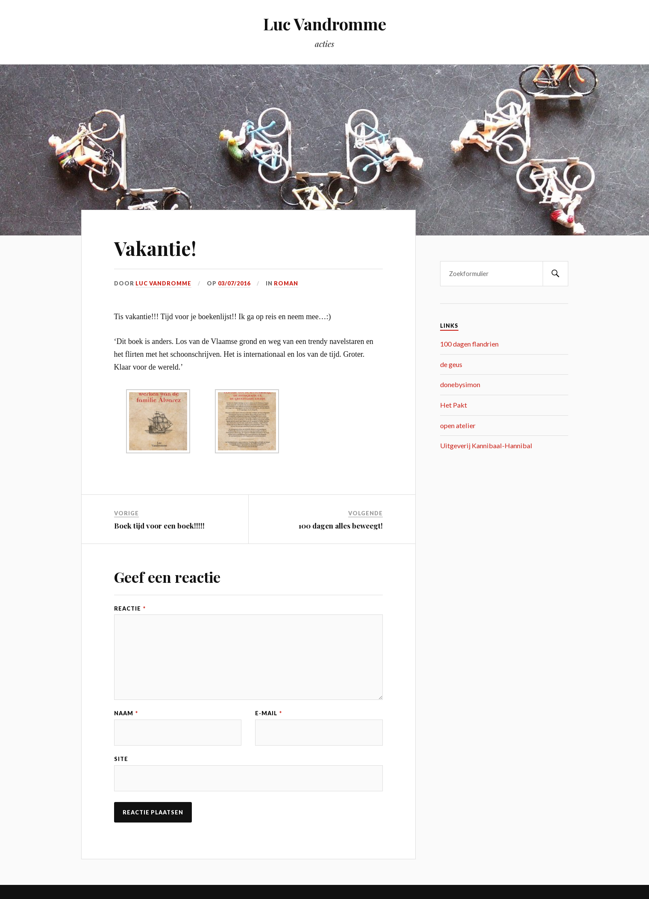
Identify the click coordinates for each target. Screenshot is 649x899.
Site (121, 759)
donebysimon (460, 384)
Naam (126, 713)
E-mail (268, 713)
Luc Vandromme (324, 24)
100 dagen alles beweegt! (341, 525)
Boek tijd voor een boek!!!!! (159, 525)
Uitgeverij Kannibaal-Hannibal (486, 445)
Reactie (130, 608)
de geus (451, 364)
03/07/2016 (234, 283)
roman (286, 283)
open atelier (458, 425)
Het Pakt (453, 405)
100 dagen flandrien (469, 344)
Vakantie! (155, 248)
